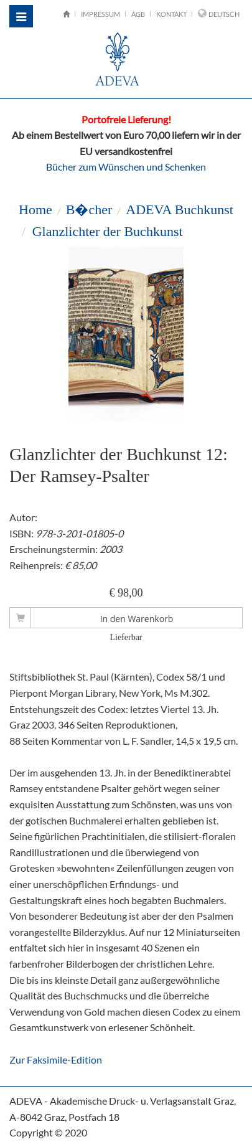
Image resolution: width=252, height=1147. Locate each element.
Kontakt (171, 14)
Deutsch (224, 14)
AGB (138, 14)
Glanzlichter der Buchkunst (107, 231)
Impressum (100, 14)
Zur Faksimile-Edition (55, 1059)
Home (35, 209)
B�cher (89, 209)
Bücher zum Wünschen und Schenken (126, 166)
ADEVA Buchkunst (179, 209)
